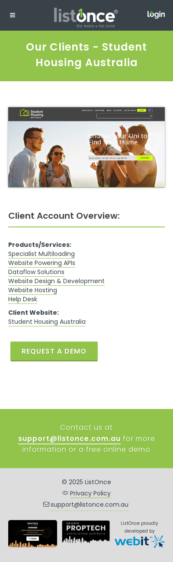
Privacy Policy (90, 493)
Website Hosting (32, 290)
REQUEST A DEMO (54, 351)
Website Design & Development (56, 281)
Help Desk (22, 299)
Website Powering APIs (41, 263)
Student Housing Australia (47, 321)
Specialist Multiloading (41, 253)
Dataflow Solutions (36, 272)
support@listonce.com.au (89, 504)
